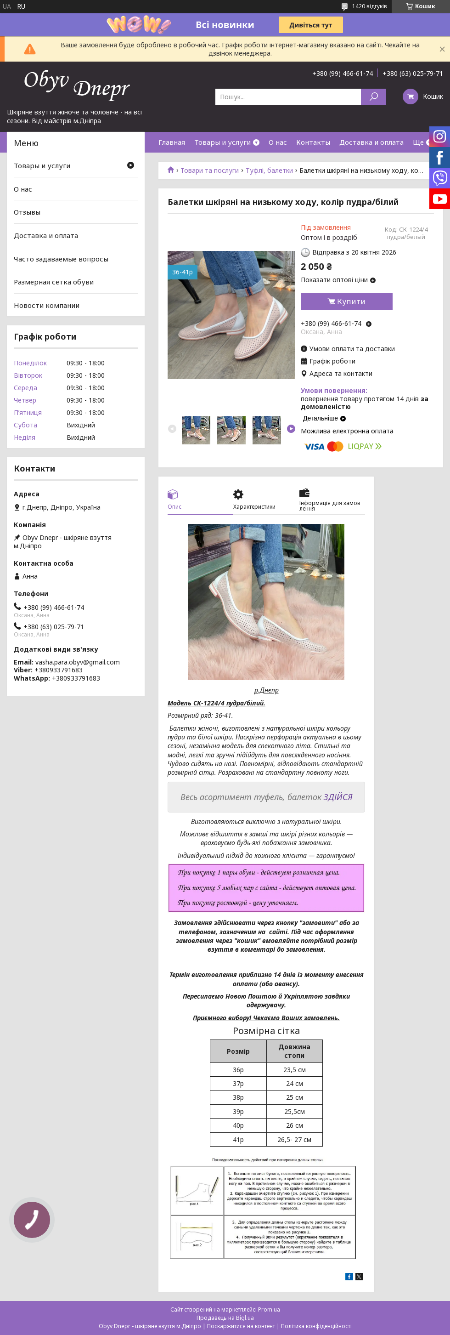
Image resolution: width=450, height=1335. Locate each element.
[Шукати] (373, 97)
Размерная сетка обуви (54, 281)
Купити (351, 301)
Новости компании (46, 305)
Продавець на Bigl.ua (225, 1318)
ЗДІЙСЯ (338, 796)
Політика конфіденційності (316, 1326)
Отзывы (27, 211)
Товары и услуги (222, 142)
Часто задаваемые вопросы (61, 258)
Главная (171, 142)
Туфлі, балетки (269, 170)
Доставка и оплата (371, 142)
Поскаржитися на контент (241, 1326)
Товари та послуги (209, 170)
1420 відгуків (369, 6)
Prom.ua (269, 1309)
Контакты (313, 142)
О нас (278, 142)
